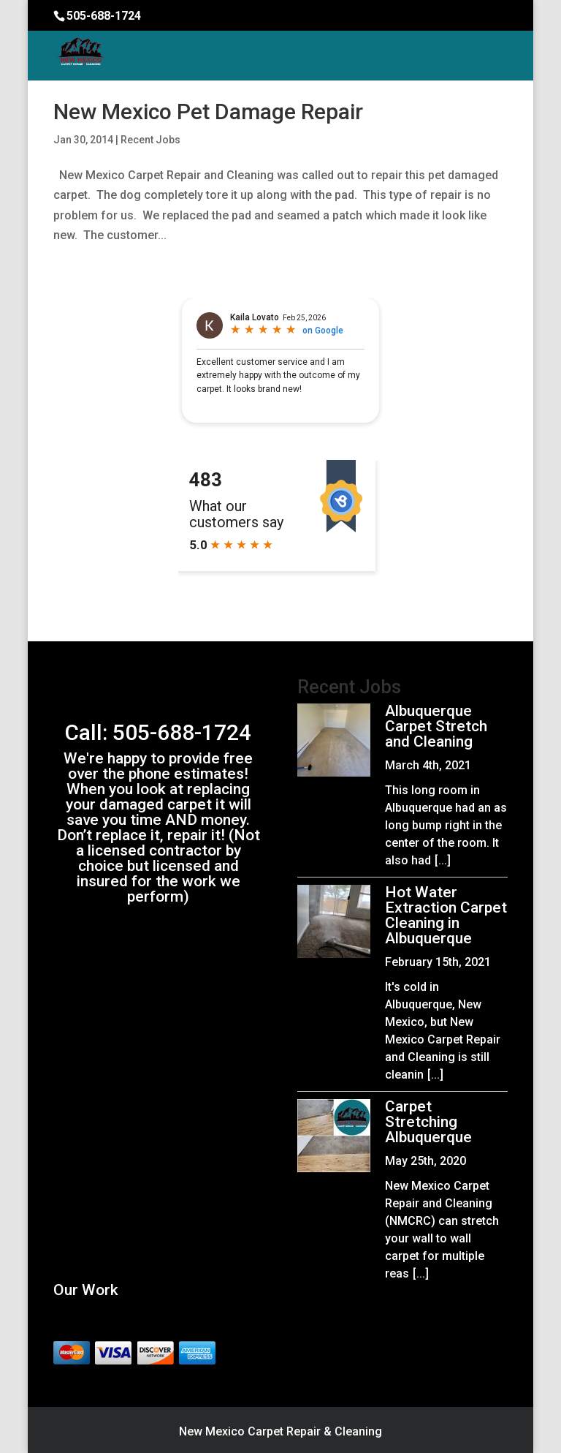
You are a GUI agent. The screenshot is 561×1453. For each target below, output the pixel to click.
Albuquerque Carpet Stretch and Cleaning (436, 726)
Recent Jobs (150, 140)
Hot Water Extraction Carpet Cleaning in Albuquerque (446, 915)
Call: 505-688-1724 (158, 732)
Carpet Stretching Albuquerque (428, 1122)
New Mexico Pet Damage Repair (208, 111)
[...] (443, 860)
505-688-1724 (103, 16)
